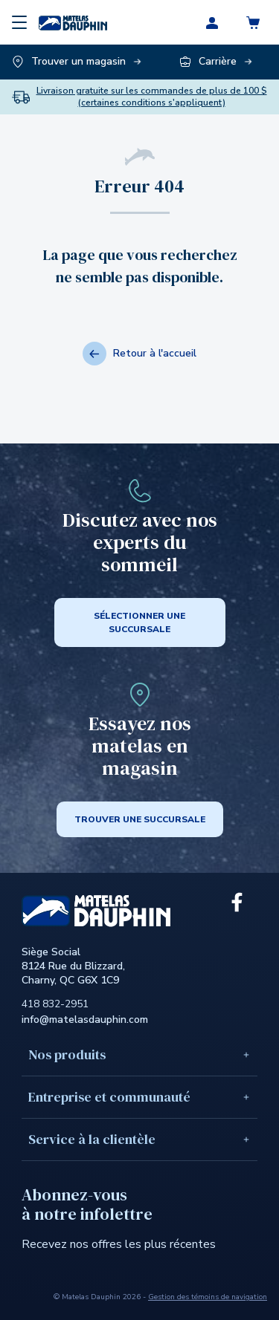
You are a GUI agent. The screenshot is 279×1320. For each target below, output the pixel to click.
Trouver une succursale (139, 819)
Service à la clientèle (139, 1139)
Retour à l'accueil (139, 353)
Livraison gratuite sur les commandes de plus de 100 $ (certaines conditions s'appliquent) (151, 96)
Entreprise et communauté (139, 1096)
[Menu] (19, 22)
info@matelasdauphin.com (85, 1019)
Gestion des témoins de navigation (207, 1297)
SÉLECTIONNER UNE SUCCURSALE (139, 622)
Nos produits (139, 1054)
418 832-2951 (55, 1004)
